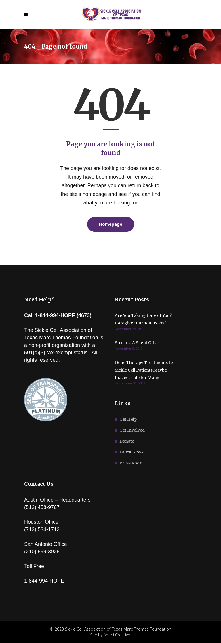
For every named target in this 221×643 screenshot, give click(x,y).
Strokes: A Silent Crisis (137, 342)
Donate (126, 441)
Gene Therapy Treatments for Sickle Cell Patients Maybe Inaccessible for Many (145, 370)
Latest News (131, 452)
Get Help (128, 419)
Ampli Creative (117, 635)
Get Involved (132, 430)
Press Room (131, 463)
